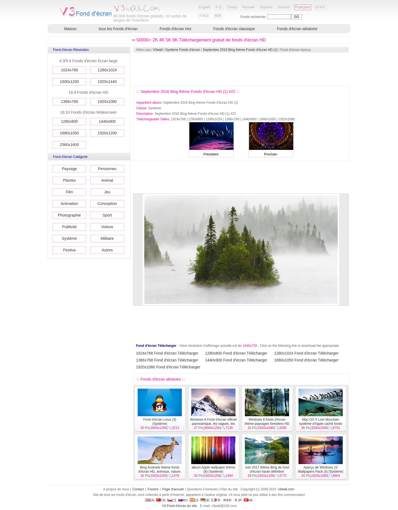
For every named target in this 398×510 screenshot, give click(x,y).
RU (182, 500)
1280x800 (69, 121)
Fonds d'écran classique (234, 29)
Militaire (107, 238)
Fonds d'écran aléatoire (297, 29)
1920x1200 (107, 133)
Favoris (153, 489)
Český (232, 7)
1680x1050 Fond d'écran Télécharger (306, 360)
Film (69, 192)
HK (248, 500)
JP (238, 500)
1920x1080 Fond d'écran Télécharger (168, 367)
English (204, 7)
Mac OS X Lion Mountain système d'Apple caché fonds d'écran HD (320, 424)
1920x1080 (107, 101)
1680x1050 (69, 133)
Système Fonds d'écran (182, 50)
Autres (107, 250)
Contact (138, 489)
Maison (70, 29)
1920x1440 (107, 81)
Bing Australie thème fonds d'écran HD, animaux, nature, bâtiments (159, 471)
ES (194, 500)
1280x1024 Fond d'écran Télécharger (306, 353)
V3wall (158, 50)
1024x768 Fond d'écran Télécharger (167, 353)
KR (227, 500)
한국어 (320, 7)
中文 (218, 7)
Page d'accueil (173, 489)
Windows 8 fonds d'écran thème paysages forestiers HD (267, 422)
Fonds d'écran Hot (175, 29)
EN (149, 500)
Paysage (69, 168)
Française (302, 7)
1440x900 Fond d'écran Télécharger (236, 360)
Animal (107, 180)
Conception (107, 203)
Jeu (107, 192)
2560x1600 (69, 144)
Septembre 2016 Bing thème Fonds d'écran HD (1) (240, 50)
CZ (171, 500)
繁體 (217, 16)
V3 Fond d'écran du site (179, 506)
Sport (107, 215)
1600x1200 (69, 81)
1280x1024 (107, 70)
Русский (248, 7)
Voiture (107, 227)
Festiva (69, 250)
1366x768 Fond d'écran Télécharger (167, 360)
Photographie (69, 215)
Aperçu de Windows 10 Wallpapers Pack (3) (318, 469)
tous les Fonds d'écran (118, 29)
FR (215, 500)
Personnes (107, 168)
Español (266, 7)
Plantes (69, 180)
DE (205, 500)
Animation (69, 203)
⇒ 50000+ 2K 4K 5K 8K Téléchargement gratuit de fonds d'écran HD (199, 40)
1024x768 (69, 70)
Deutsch (284, 7)
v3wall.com (286, 489)
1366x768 (69, 101)
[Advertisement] (240, 69)
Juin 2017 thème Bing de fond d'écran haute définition (267, 469)
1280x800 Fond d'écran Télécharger (236, 353)
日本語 (204, 16)
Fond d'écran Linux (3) (159, 419)
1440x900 (107, 121)
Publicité (69, 227)
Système (69, 238)
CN (160, 500)
